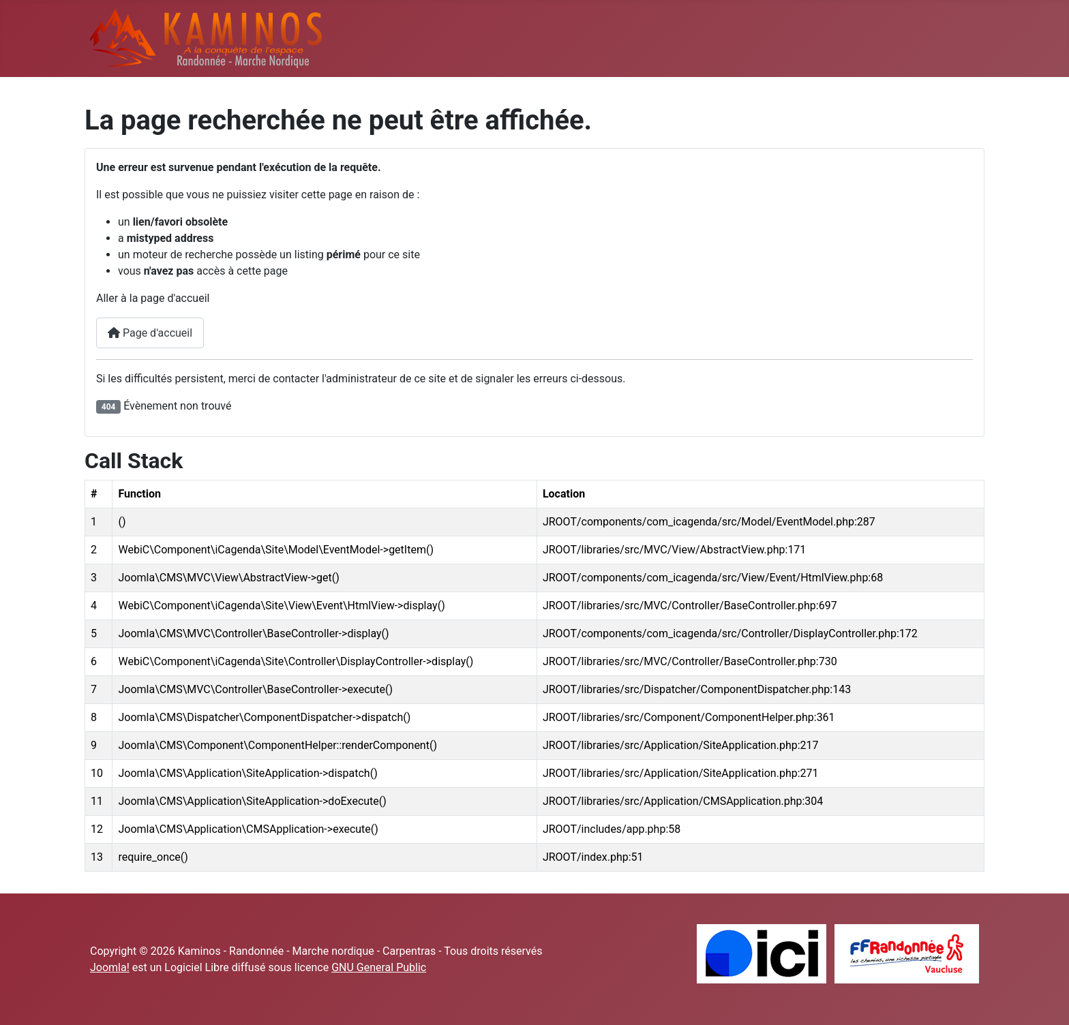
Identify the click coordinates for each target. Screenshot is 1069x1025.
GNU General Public (378, 967)
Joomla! (110, 967)
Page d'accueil (150, 332)
